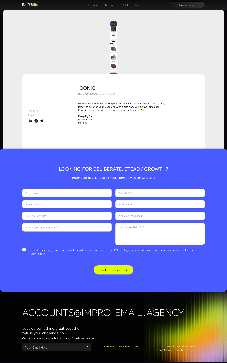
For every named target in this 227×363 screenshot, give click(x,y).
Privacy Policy (180, 350)
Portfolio (109, 4)
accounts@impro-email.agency (111, 312)
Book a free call (187, 4)
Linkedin (109, 347)
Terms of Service (163, 350)
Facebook (124, 347)
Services (92, 4)
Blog (137, 4)
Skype (137, 347)
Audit (125, 4)
